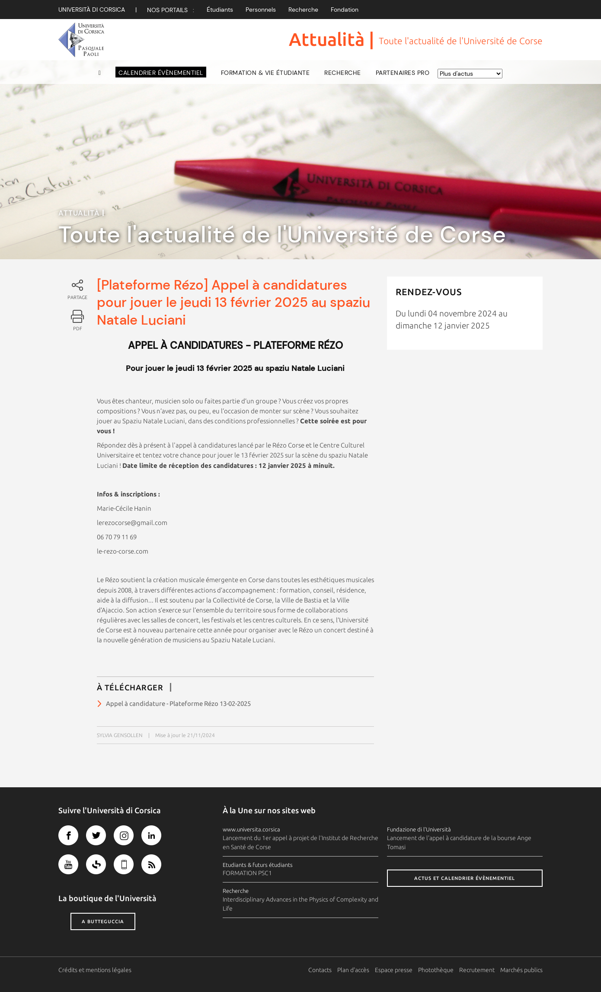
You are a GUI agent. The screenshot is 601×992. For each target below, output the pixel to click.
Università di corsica (91, 9)
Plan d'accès (353, 969)
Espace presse (393, 969)
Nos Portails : (170, 10)
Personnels (261, 9)
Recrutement (477, 969)
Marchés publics (521, 969)
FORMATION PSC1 (247, 873)
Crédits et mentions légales (94, 969)
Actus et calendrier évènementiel (464, 878)
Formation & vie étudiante (265, 73)
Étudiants (220, 9)
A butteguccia (103, 921)
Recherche (303, 9)
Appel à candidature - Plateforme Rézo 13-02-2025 (178, 703)
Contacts (320, 969)
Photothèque (436, 969)
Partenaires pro (403, 73)
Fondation (344, 9)
